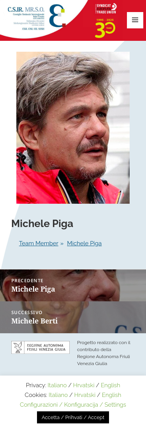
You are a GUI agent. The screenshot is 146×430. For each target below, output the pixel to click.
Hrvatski (84, 385)
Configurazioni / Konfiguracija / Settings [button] (73, 404)
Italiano (57, 385)
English (110, 385)
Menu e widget (135, 20)
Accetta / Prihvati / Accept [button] (73, 417)
